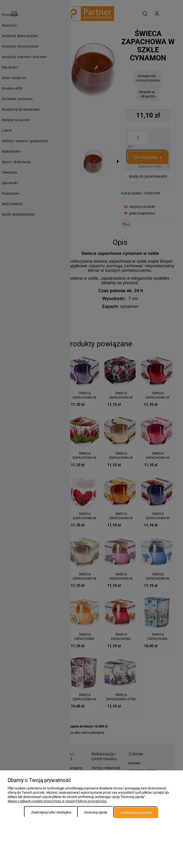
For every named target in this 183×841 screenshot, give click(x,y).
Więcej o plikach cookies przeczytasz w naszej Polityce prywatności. (57, 801)
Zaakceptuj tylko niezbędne (51, 812)
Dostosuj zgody (95, 812)
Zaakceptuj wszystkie (136, 812)
